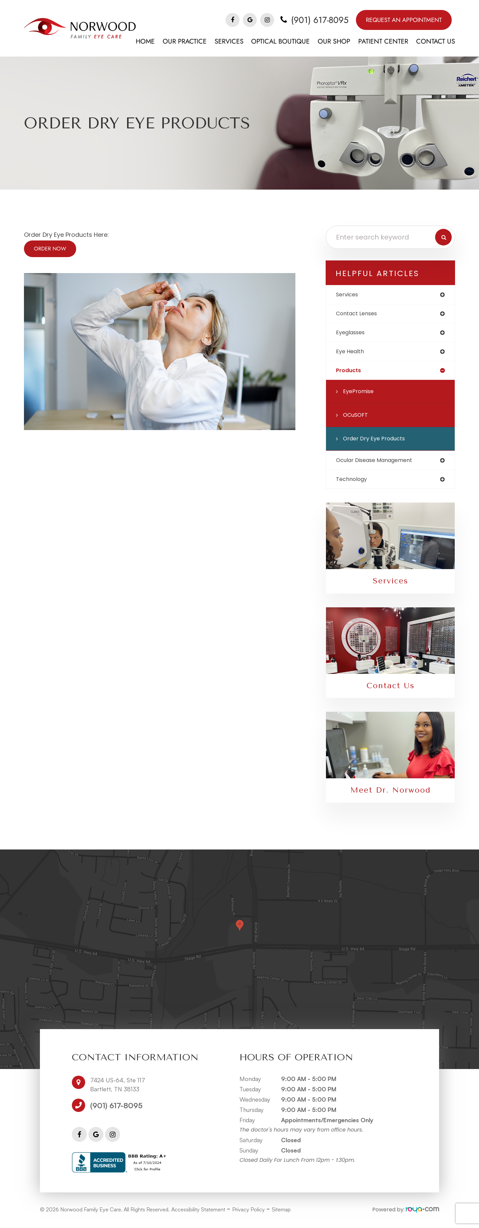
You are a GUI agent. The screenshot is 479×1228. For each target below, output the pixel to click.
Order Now (50, 248)
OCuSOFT (357, 418)
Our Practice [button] (185, 41)
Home (145, 41)
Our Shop (334, 41)
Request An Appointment (404, 20)
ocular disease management (379, 464)
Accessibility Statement (198, 1215)
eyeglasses (352, 334)
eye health (351, 354)
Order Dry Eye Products (377, 442)
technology (353, 483)
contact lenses (359, 314)
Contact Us (435, 41)
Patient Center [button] (383, 41)
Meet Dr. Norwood (390, 795)
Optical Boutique (280, 41)
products (350, 373)
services (348, 295)
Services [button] (229, 41)
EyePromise (360, 394)
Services (390, 585)
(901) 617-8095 (320, 20)
